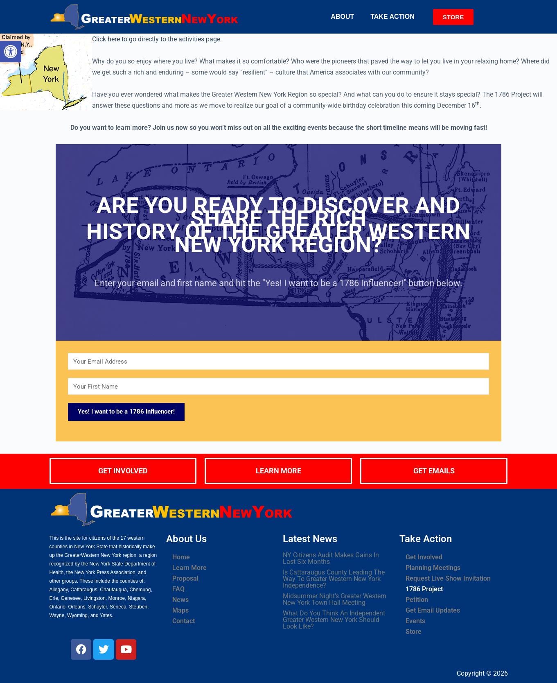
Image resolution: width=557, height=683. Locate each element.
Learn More (189, 568)
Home (181, 557)
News (180, 600)
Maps (180, 610)
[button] (344, 16)
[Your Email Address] (278, 361)
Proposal (185, 578)
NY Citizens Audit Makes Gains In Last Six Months (331, 558)
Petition (417, 600)
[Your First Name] (278, 386)
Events (415, 621)
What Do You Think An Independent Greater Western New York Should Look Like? (334, 619)
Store (414, 632)
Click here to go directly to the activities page (156, 39)
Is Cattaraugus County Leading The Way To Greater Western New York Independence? (334, 578)
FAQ (178, 589)
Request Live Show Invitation (448, 578)
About (342, 16)
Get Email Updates (433, 610)
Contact (183, 621)
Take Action (392, 16)
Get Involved (424, 557)
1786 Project (424, 589)
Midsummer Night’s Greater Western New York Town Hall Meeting (334, 599)
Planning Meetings (433, 568)
